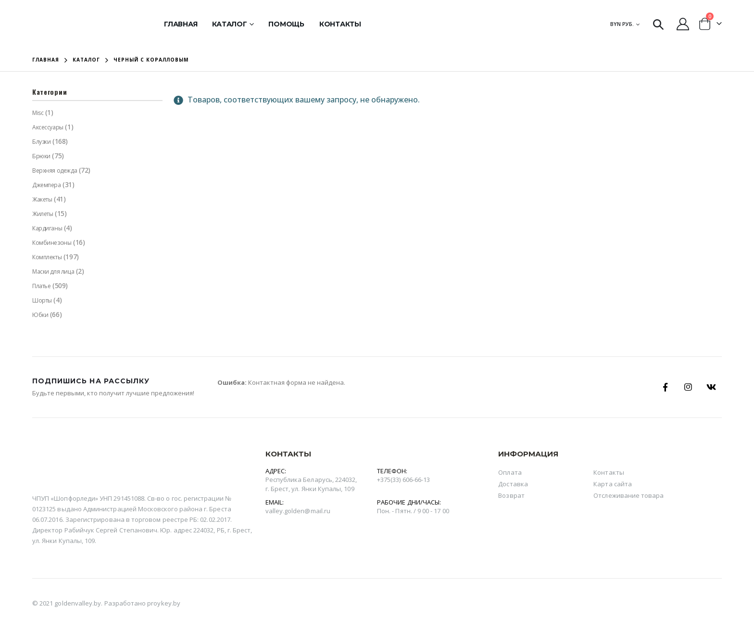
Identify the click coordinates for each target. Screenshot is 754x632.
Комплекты (47, 257)
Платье (41, 286)
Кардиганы (47, 228)
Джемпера (46, 185)
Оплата (509, 472)
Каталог (229, 24)
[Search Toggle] (658, 24)
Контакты (340, 24)
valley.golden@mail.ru (297, 510)
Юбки (40, 315)
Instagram (688, 387)
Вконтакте (711, 387)
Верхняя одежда (54, 170)
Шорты (42, 300)
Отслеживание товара (628, 495)
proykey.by (163, 603)
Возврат (511, 495)
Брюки (41, 156)
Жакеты (42, 199)
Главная (180, 24)
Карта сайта (612, 484)
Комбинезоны (51, 243)
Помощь (286, 24)
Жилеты (42, 214)
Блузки (41, 142)
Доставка (513, 484)
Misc (37, 113)
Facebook (665, 387)
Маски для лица (53, 271)
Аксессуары (47, 127)
